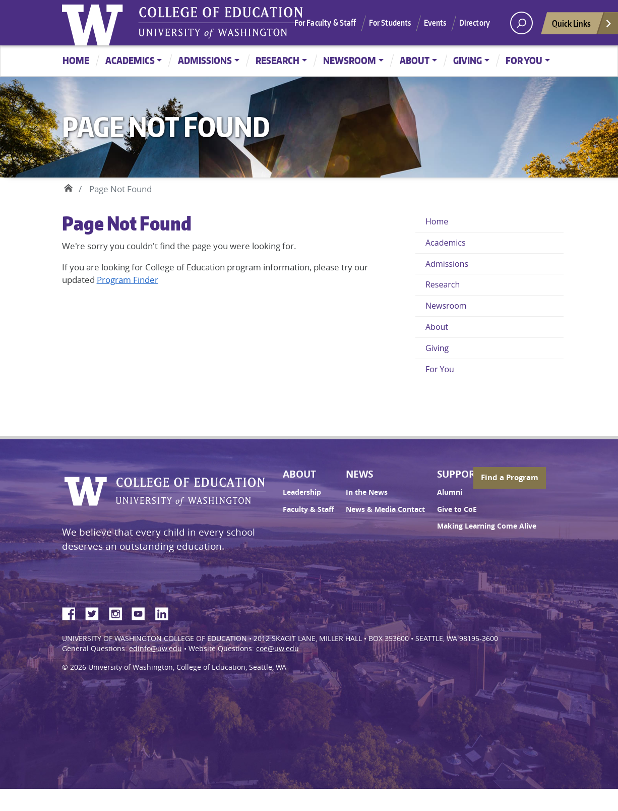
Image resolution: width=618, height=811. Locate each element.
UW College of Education (221, 23)
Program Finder (127, 279)
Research (277, 60)
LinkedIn (165, 612)
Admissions (205, 60)
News (359, 474)
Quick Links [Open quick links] (582, 26)
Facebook (72, 612)
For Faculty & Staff (325, 23)
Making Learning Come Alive (486, 526)
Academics (130, 60)
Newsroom (349, 60)
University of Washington (95, 22)
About (414, 60)
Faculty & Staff (308, 509)
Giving (467, 60)
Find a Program (509, 477)
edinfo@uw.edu (155, 648)
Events (435, 23)
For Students (390, 23)
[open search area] (521, 23)
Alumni (449, 492)
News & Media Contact (385, 509)
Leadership (302, 492)
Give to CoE (457, 509)
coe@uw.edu (277, 648)
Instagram (119, 612)
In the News (367, 492)
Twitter (95, 612)
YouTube (142, 612)
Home (76, 60)
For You (524, 60)
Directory (474, 23)
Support (459, 474)
